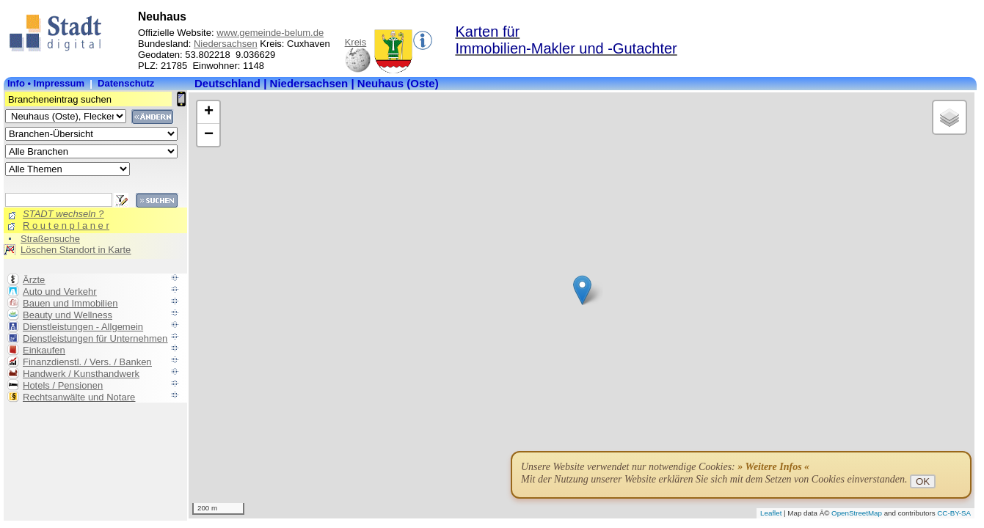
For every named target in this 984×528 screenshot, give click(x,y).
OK (923, 481)
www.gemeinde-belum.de (270, 32)
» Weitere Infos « (773, 466)
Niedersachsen (226, 43)
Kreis (356, 42)
